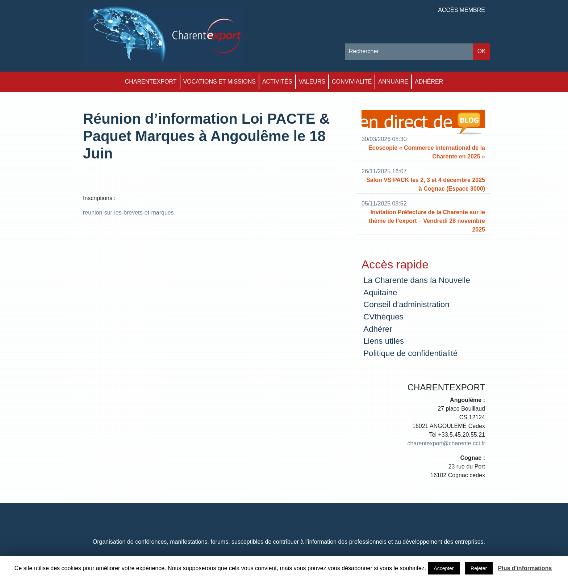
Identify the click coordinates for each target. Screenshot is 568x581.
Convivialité (352, 82)
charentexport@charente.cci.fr (446, 443)
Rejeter (479, 568)
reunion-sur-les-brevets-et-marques (128, 212)
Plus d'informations (525, 568)
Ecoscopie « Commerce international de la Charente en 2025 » (426, 152)
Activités (277, 82)
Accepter (444, 568)
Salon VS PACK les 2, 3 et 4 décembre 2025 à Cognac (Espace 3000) (425, 184)
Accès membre (461, 10)
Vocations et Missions (219, 82)
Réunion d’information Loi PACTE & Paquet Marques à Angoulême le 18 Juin (206, 136)
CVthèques (383, 316)
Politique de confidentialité (410, 353)
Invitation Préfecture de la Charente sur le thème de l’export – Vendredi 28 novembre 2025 (427, 221)
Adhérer (429, 82)
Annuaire (393, 82)
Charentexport (151, 82)
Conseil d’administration (406, 304)
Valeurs (312, 82)
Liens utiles (383, 340)
